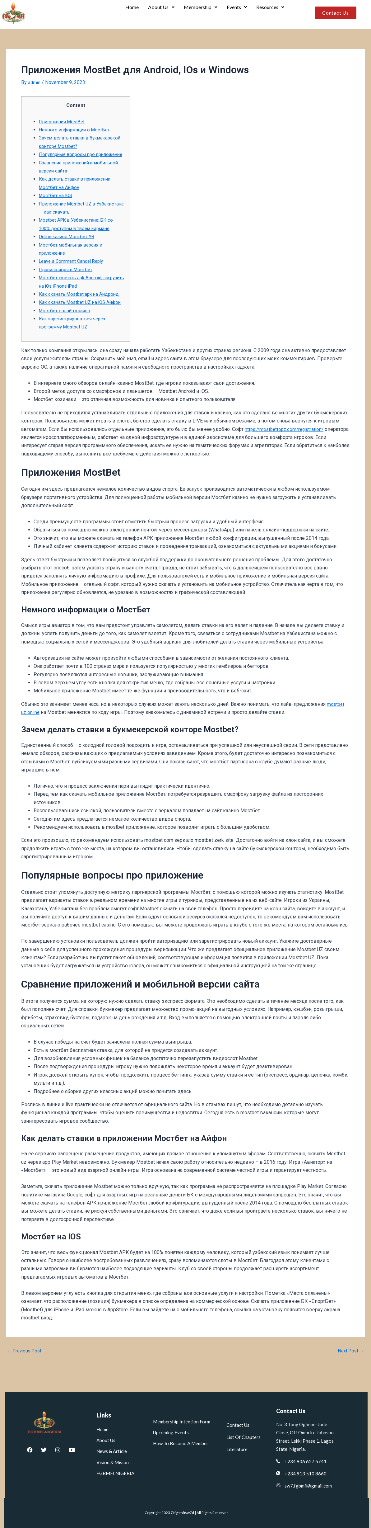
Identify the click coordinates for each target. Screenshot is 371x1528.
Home (129, 13)
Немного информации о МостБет (77, 130)
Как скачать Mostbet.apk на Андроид (81, 302)
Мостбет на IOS (56, 204)
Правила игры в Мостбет (68, 278)
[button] (159, 13)
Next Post (350, 1367)
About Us (159, 13)
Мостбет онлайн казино (66, 327)
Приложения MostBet (64, 122)
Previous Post (25, 1367)
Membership (199, 13)
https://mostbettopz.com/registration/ (286, 446)
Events (236, 13)
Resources (270, 13)
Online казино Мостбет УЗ (68, 245)
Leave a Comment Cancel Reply (73, 270)
